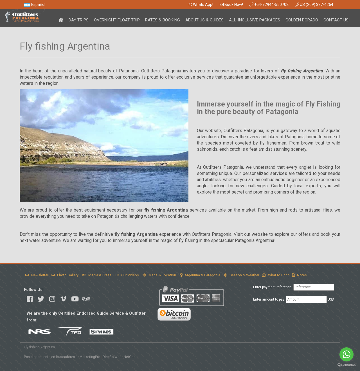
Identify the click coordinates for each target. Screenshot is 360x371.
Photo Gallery (64, 275)
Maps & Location (159, 275)
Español (34, 4)
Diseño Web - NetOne (119, 357)
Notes (299, 275)
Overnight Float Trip (117, 20)
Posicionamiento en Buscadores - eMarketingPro (62, 357)
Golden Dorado (301, 20)
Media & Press (96, 275)
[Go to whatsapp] (346, 354)
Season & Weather (241, 275)
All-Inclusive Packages (254, 20)
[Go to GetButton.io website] (347, 365)
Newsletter (36, 275)
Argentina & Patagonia (200, 275)
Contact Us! (336, 20)
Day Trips (79, 20)
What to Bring (275, 275)
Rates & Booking (162, 20)
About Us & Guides (204, 20)
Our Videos (127, 275)
